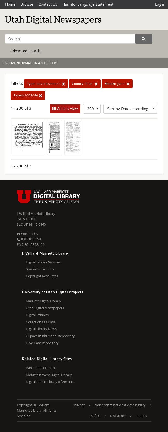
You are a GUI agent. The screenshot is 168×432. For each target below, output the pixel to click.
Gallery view (67, 108)
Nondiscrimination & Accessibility (120, 405)
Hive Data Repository (42, 342)
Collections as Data (40, 322)
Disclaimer (118, 415)
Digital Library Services (43, 262)
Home (10, 4)
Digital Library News (41, 328)
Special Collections (40, 269)
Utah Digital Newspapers (45, 308)
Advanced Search (25, 50)
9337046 (28, 95)
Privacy (79, 405)
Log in (160, 4)
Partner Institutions (41, 367)
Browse (27, 4)
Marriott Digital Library (43, 301)
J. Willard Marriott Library (36, 213)
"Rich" (85, 84)
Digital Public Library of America (50, 381)
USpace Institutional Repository (50, 335)
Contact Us (47, 4)
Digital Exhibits (37, 315)
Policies (141, 415)
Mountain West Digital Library (49, 374)
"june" (117, 84)
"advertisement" (46, 84)
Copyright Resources (42, 276)
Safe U (95, 415)
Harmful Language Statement (87, 4)
